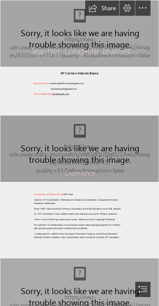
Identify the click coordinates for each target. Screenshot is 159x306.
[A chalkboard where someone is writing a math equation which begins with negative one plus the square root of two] (79, 33)
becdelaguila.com (60, 94)
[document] (79, 153)
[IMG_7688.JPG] (79, 148)
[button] (102, 8)
